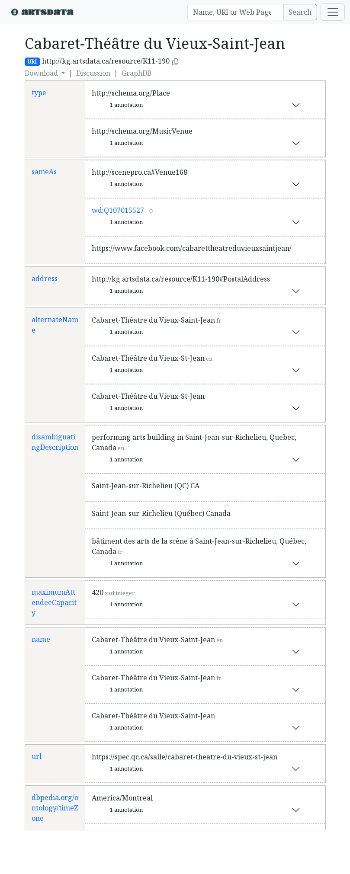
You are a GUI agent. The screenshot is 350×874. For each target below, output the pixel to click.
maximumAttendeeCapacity (54, 602)
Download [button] (42, 73)
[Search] (235, 12)
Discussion (93, 73)
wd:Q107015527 (118, 210)
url (37, 756)
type (39, 92)
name (41, 639)
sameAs (44, 171)
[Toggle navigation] (333, 12)
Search (300, 12)
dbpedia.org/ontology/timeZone (55, 808)
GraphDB (137, 73)
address (45, 278)
